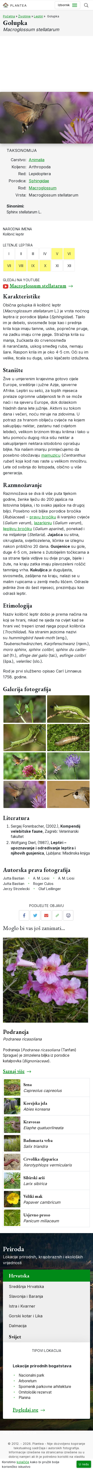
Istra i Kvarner (22, 1306)
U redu (84, 1464)
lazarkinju (43, 522)
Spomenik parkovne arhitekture (45, 1386)
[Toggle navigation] (67, 5)
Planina (24, 1397)
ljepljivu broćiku (17, 528)
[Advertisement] (46, 63)
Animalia (36, 159)
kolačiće (23, 1462)
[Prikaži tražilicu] (86, 5)
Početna (9, 16)
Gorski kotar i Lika (25, 1315)
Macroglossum (42, 187)
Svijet (15, 1336)
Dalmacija (18, 1325)
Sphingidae (39, 180)
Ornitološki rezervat (35, 1392)
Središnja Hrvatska (26, 1286)
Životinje (24, 16)
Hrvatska (19, 1275)
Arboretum (28, 1381)
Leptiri (38, 16)
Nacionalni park (31, 1375)
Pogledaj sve (25, 1410)
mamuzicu (50, 455)
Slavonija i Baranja (26, 1296)
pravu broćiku (42, 516)
